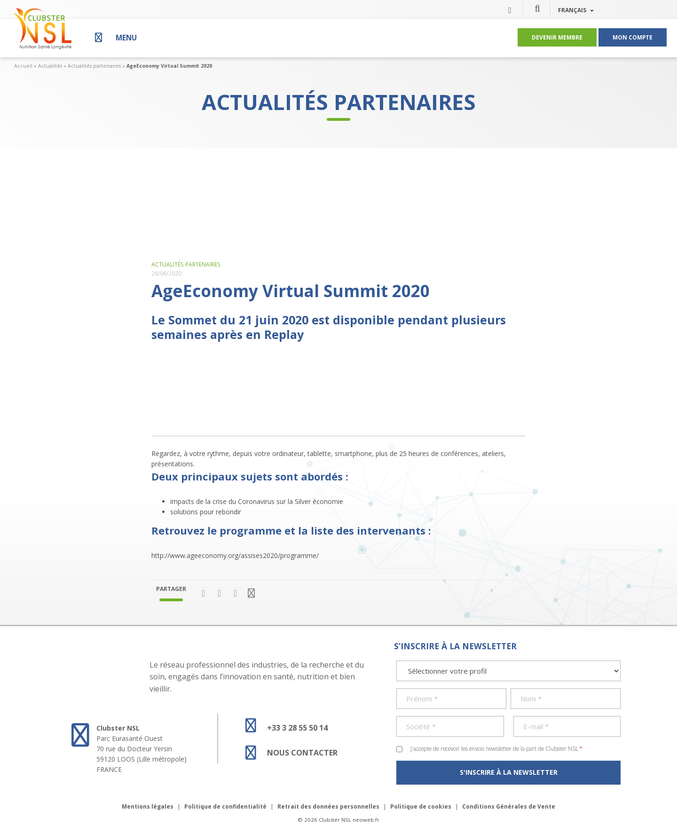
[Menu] (115, 37)
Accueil (23, 66)
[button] (537, 8)
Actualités (50, 66)
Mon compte (633, 37)
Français (576, 10)
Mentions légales (147, 806)
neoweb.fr (366, 819)
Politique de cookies (420, 806)
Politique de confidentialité (225, 806)
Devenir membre (557, 37)
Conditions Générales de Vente (508, 806)
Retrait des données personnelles (328, 806)
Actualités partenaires (94, 66)
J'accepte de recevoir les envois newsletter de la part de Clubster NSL (496, 748)
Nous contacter (287, 752)
